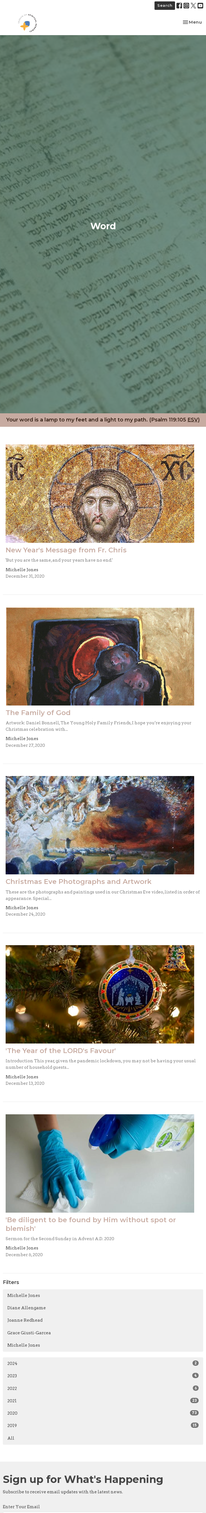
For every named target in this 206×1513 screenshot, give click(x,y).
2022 (103, 1388)
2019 (103, 1425)
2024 (103, 1363)
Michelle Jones (23, 1295)
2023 (103, 1375)
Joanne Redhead (24, 1320)
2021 (103, 1400)
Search (164, 5)
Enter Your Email (21, 1506)
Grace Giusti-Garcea (29, 1332)
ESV (192, 420)
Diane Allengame (26, 1307)
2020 (103, 1413)
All (10, 1438)
